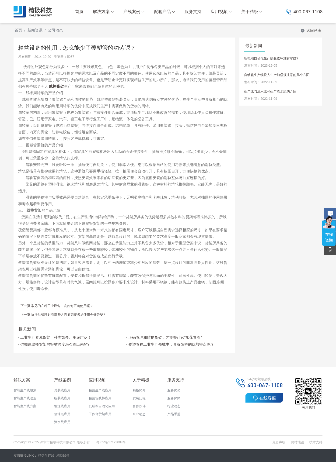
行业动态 (173, 406)
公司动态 (55, 30)
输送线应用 (62, 406)
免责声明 (279, 442)
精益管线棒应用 (100, 398)
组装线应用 (62, 398)
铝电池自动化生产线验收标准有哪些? (271, 58)
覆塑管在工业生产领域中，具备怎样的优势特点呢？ (170, 344)
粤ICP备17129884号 (111, 442)
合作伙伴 (139, 406)
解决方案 (103, 11)
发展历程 (139, 398)
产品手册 (173, 414)
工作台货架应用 (100, 414)
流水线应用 (62, 422)
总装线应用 (62, 390)
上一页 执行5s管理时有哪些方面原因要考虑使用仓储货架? (63, 315)
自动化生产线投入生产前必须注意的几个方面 (276, 75)
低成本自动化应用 (102, 406)
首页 (79, 11)
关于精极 (251, 11)
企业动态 (139, 414)
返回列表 (310, 30)
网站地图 (297, 442)
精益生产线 (46, 455)
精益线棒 (63, 455)
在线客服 (264, 398)
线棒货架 (56, 86)
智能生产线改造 (25, 398)
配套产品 (164, 11)
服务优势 (173, 390)
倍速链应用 (62, 414)
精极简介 (139, 390)
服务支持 (193, 11)
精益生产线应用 (100, 390)
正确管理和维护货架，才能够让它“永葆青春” (164, 337)
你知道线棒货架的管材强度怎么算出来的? (54, 344)
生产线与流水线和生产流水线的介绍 (270, 91)
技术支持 (315, 442)
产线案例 (134, 11)
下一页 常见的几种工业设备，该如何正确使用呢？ (57, 306)
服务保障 (173, 398)
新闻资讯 (35, 30)
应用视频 (221, 11)
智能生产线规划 (25, 390)
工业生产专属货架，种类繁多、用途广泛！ (54, 337)
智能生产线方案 (25, 406)
